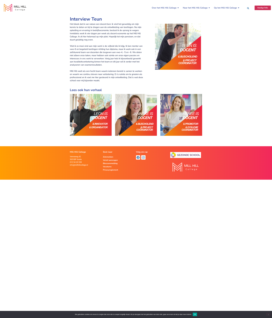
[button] (248, 8)
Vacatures (107, 166)
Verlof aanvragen (110, 160)
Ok (195, 314)
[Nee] (268, 314)
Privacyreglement (110, 170)
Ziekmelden (108, 157)
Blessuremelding (110, 163)
